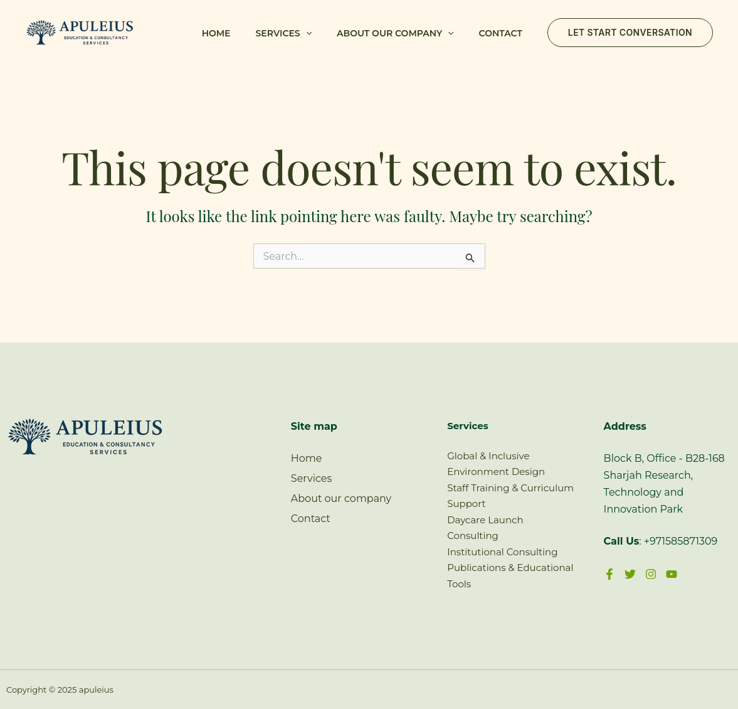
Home (216, 33)
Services (284, 33)
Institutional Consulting (502, 552)
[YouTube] (671, 574)
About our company (395, 33)
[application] (306, 33)
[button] (630, 32)
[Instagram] (650, 574)
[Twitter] (630, 574)
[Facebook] (609, 574)
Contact (500, 33)
